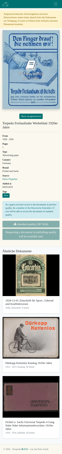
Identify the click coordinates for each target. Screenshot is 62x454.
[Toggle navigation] (56, 4)
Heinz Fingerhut (9, 179)
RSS (25, 449)
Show (6, 195)
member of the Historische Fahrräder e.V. (36, 208)
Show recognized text (31, 116)
